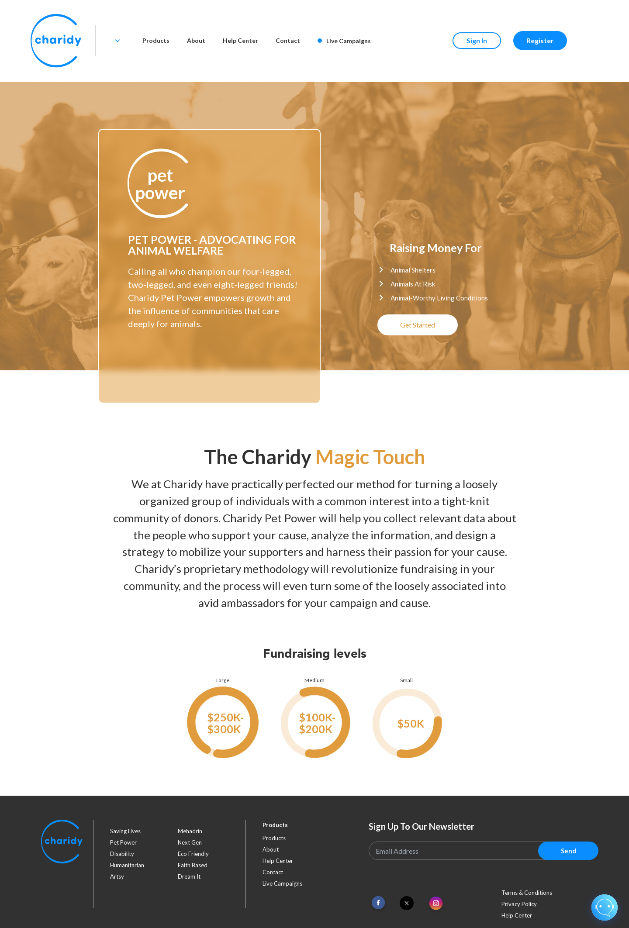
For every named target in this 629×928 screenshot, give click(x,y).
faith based (192, 865)
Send (568, 851)
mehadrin (190, 831)
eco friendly (193, 853)
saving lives (125, 831)
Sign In (477, 40)
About (196, 40)
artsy (117, 876)
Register (540, 40)
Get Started (417, 325)
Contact (288, 40)
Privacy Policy (519, 903)
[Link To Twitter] (407, 903)
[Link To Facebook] (378, 903)
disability (122, 853)
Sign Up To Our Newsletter (421, 826)
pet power (123, 842)
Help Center (240, 40)
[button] (160, 183)
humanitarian (127, 865)
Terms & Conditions (526, 892)
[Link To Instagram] (435, 904)
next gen (190, 842)
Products (155, 40)
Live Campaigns (344, 41)
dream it (189, 876)
